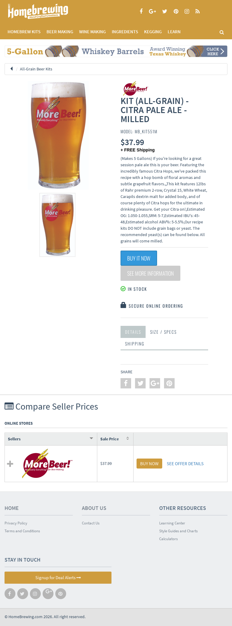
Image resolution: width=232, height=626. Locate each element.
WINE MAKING (92, 31)
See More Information (150, 273)
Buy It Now (138, 258)
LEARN (174, 31)
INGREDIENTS (125, 31)
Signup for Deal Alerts (58, 577)
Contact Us (90, 523)
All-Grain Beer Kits (36, 69)
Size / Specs (163, 332)
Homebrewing (47, 11)
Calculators (168, 538)
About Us (94, 507)
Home (12, 507)
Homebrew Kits (24, 31)
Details (133, 332)
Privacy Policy (16, 523)
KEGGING (153, 31)
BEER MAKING (60, 31)
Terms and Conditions (22, 531)
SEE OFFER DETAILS (185, 463)
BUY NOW (149, 463)
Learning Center (172, 523)
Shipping (134, 343)
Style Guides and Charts (178, 531)
